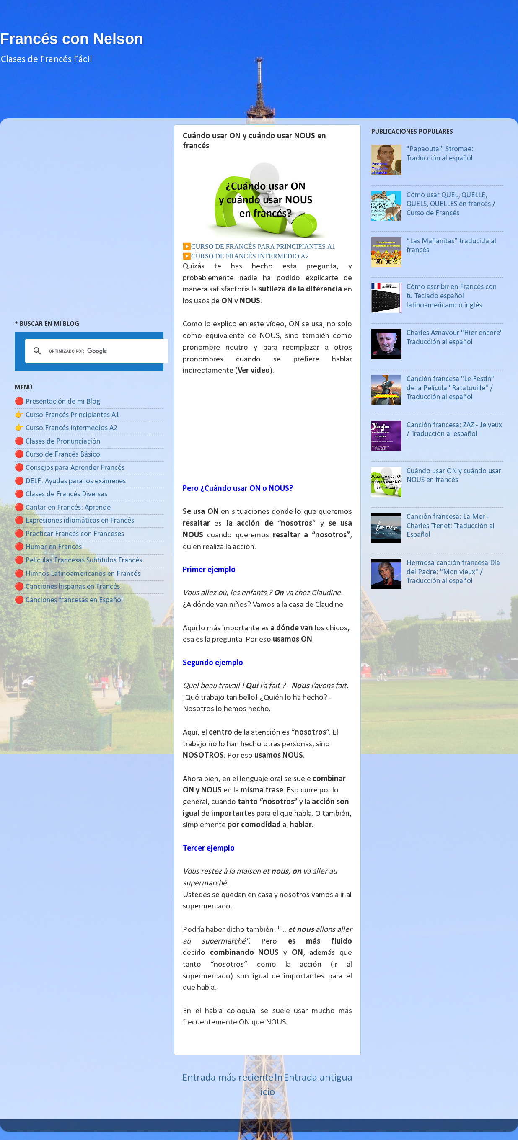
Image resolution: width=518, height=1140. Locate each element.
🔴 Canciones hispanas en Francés (67, 587)
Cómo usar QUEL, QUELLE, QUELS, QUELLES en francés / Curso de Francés (451, 204)
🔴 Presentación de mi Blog (57, 402)
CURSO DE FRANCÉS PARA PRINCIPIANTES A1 (263, 246)
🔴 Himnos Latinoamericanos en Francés (77, 574)
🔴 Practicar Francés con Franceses (69, 534)
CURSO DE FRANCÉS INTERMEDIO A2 (250, 256)
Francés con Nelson (71, 38)
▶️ (187, 246)
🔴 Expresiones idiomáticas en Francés (74, 521)
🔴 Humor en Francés (48, 547)
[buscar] (95, 351)
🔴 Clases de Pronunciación (57, 442)
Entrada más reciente (227, 1078)
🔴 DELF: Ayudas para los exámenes (70, 481)
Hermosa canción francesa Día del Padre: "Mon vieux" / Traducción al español (453, 572)
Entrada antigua (318, 1078)
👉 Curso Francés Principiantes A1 (67, 415)
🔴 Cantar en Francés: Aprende (63, 508)
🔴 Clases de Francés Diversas (61, 494)
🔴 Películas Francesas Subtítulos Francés (78, 561)
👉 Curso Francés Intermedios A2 (66, 428)
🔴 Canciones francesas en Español (69, 600)
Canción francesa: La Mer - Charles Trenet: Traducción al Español (451, 526)
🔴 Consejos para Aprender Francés (69, 468)
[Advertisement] (259, 99)
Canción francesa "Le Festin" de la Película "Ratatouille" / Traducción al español (450, 388)
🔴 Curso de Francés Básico (57, 455)
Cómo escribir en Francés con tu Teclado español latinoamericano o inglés (452, 296)
